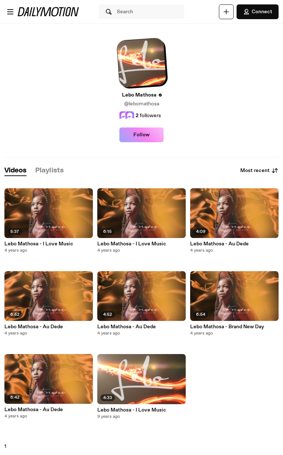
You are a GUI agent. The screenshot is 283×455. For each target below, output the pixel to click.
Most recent (259, 170)
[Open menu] (10, 11)
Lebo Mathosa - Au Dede (33, 327)
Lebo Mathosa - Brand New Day (227, 327)
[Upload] (226, 11)
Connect (257, 11)
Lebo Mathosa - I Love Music (38, 244)
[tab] (15, 170)
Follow (141, 135)
